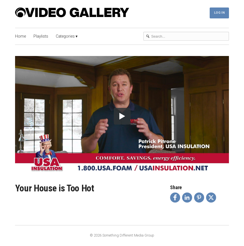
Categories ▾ (67, 36)
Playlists (40, 36)
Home (20, 36)
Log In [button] (219, 12)
